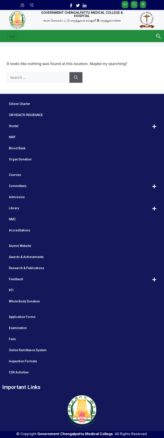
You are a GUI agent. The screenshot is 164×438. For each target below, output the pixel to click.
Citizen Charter (19, 104)
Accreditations (19, 230)
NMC (12, 219)
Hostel (13, 126)
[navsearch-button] (158, 36)
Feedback (16, 279)
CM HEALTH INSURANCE (26, 115)
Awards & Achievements (26, 257)
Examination (18, 328)
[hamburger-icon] (12, 36)
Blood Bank (17, 148)
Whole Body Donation (24, 301)
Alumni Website (20, 246)
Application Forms (22, 317)
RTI (11, 290)
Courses (15, 175)
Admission (17, 197)
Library (14, 208)
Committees (18, 186)
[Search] (75, 77)
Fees (12, 339)
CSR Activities (19, 372)
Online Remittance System (28, 350)
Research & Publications (26, 268)
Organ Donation (20, 159)
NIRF (12, 137)
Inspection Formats (23, 361)
